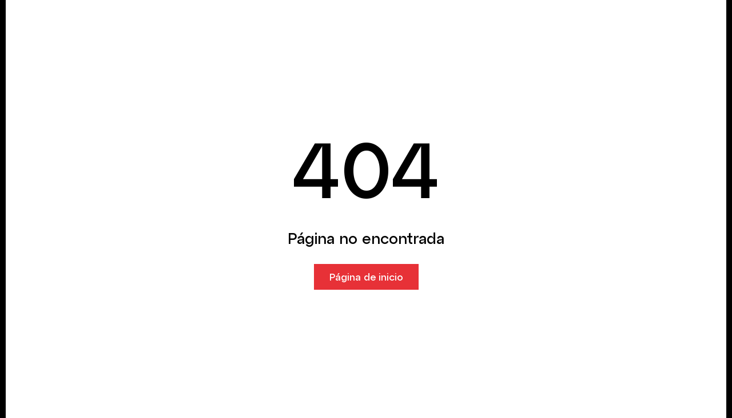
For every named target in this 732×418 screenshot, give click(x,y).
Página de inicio (366, 276)
